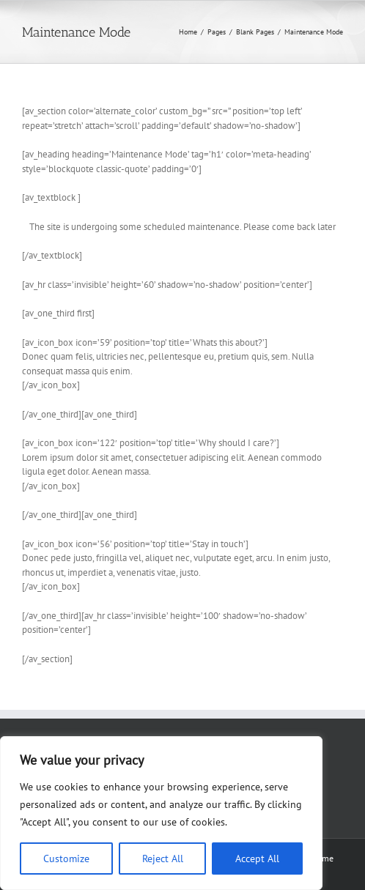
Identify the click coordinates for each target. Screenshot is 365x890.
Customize (66, 858)
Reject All (162, 858)
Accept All (257, 858)
